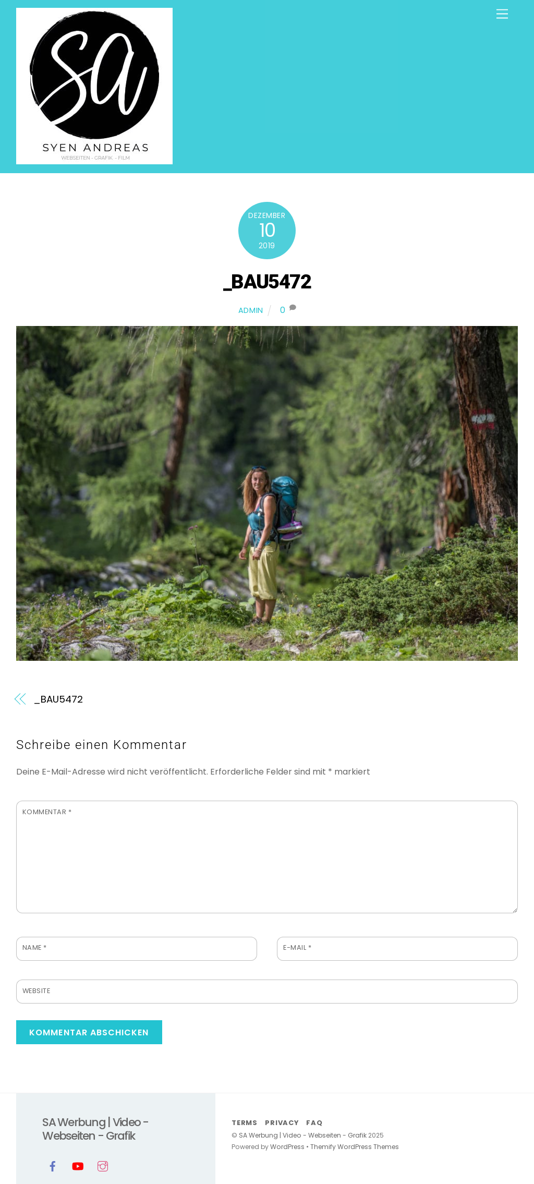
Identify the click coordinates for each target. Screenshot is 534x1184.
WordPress (287, 1146)
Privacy (281, 1123)
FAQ (314, 1123)
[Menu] (502, 14)
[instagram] (102, 1166)
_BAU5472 (267, 281)
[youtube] (77, 1166)
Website (36, 990)
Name (34, 947)
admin (251, 310)
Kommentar (47, 811)
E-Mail (297, 947)
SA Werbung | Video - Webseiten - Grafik (303, 1135)
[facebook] (52, 1166)
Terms (245, 1123)
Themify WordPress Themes (354, 1146)
